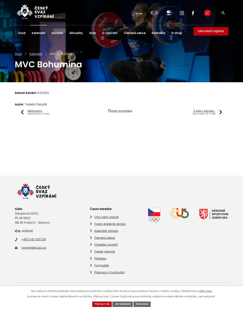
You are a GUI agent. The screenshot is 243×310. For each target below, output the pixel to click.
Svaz (92, 33)
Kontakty (158, 33)
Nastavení (143, 304)
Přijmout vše (101, 304)
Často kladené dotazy (110, 227)
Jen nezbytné (123, 304)
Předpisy (100, 262)
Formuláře (101, 269)
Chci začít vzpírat (210, 33)
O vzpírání (110, 33)
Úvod (18, 55)
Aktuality (76, 33)
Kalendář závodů (106, 234)
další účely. (205, 291)
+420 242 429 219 (33, 243)
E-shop (177, 33)
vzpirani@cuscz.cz (33, 251)
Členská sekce (135, 33)
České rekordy (104, 255)
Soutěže (57, 33)
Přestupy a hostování (109, 276)
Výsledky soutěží (106, 248)
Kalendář (36, 55)
